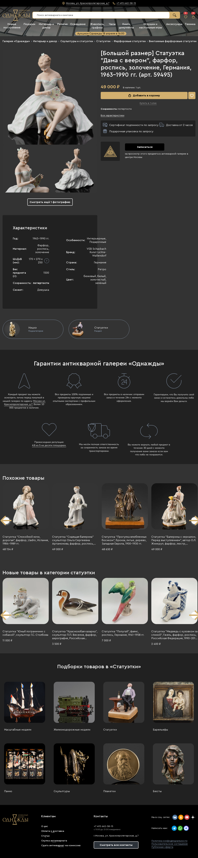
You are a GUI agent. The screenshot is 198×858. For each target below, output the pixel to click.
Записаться (145, 147)
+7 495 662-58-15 (103, 826)
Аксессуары (174, 24)
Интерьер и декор (45, 41)
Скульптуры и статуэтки (76, 41)
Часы (112, 24)
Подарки (29, 24)
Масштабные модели (17, 729)
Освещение (77, 24)
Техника (190, 24)
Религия (62, 24)
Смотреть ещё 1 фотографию (50, 202)
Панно (8, 791)
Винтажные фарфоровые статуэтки (172, 41)
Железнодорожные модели (72, 729)
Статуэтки (103, 41)
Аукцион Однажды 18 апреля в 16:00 (100, 33)
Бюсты (157, 791)
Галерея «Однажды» (16, 41)
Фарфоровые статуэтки (130, 41)
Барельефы (160, 729)
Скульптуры (62, 791)
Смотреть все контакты (116, 845)
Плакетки (109, 791)
